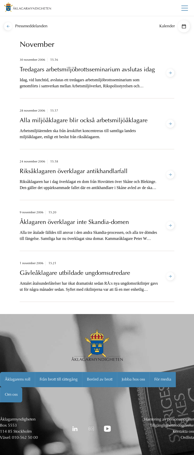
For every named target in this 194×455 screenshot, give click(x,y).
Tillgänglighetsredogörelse (172, 426)
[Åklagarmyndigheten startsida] (27, 8)
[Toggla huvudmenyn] (184, 8)
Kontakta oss (183, 432)
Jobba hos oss (133, 380)
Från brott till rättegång (59, 380)
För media (162, 380)
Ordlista (187, 438)
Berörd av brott (99, 380)
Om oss (11, 395)
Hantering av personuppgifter (169, 420)
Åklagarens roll (17, 380)
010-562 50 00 (25, 438)
